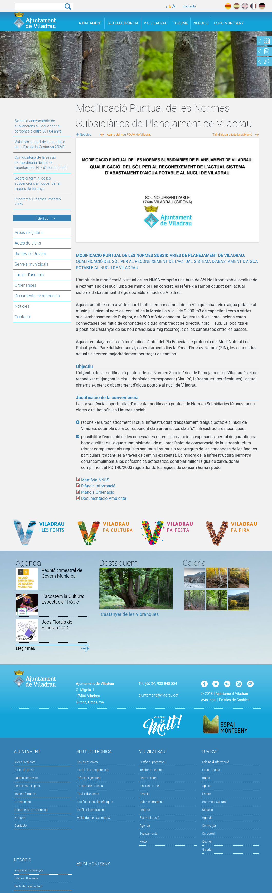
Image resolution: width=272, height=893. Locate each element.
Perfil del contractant (91, 810)
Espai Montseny (229, 23)
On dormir (209, 833)
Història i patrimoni (152, 762)
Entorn (206, 794)
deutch (262, 6)
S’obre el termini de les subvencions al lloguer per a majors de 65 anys (37, 183)
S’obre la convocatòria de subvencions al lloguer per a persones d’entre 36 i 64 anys (38, 126)
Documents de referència (37, 295)
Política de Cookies (234, 700)
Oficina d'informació (215, 762)
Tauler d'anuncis (29, 274)
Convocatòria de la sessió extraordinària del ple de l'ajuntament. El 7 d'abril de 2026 (40, 162)
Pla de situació (149, 818)
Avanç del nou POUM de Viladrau (129, 134)
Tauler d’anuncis (88, 794)
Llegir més (25, 648)
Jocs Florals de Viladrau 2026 (57, 624)
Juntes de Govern (30, 253)
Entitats (145, 810)
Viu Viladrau (155, 23)
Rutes (206, 778)
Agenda (145, 826)
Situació (207, 810)
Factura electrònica (90, 786)
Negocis (200, 23)
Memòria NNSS (95, 479)
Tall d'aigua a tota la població (232, 134)
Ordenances (25, 285)
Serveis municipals (31, 264)
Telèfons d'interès (151, 770)
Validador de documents (93, 818)
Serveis (144, 794)
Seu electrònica (87, 762)
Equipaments (148, 833)
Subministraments (152, 802)
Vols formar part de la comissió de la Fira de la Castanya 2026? (40, 144)
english (245, 6)
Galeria (207, 849)
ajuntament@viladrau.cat (158, 695)
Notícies (22, 306)
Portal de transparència (92, 770)
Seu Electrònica (123, 23)
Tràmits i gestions (89, 778)
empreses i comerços (28, 870)
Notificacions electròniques (95, 802)
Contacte (23, 316)
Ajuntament (90, 23)
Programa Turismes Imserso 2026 (38, 201)
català (228, 6)
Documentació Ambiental (104, 498)
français (253, 6)
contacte (189, 6)
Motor (144, 841)
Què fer (207, 841)
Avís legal (208, 700)
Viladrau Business (26, 878)
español (236, 6)
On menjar (209, 826)
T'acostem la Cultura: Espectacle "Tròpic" (63, 599)
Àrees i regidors (29, 232)
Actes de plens (28, 243)
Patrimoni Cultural (214, 802)
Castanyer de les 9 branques (130, 614)
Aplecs (206, 786)
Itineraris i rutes (150, 786)
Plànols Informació (98, 486)
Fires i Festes (148, 778)
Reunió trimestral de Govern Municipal (62, 573)
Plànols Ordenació (97, 492)
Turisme (180, 23)
